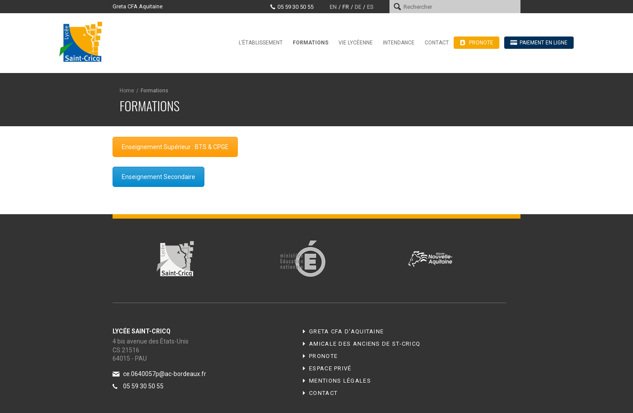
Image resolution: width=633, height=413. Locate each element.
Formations (310, 43)
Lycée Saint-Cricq (83, 41)
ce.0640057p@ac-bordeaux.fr (164, 373)
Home (127, 91)
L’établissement (261, 43)
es (370, 7)
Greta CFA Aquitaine (138, 6)
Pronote (323, 356)
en (333, 7)
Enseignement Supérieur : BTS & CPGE (175, 146)
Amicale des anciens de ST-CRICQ (364, 343)
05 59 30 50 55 (295, 7)
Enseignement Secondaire (158, 176)
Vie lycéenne (355, 43)
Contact (437, 43)
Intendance (399, 43)
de (358, 7)
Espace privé (330, 368)
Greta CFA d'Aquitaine (346, 331)
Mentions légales (340, 380)
